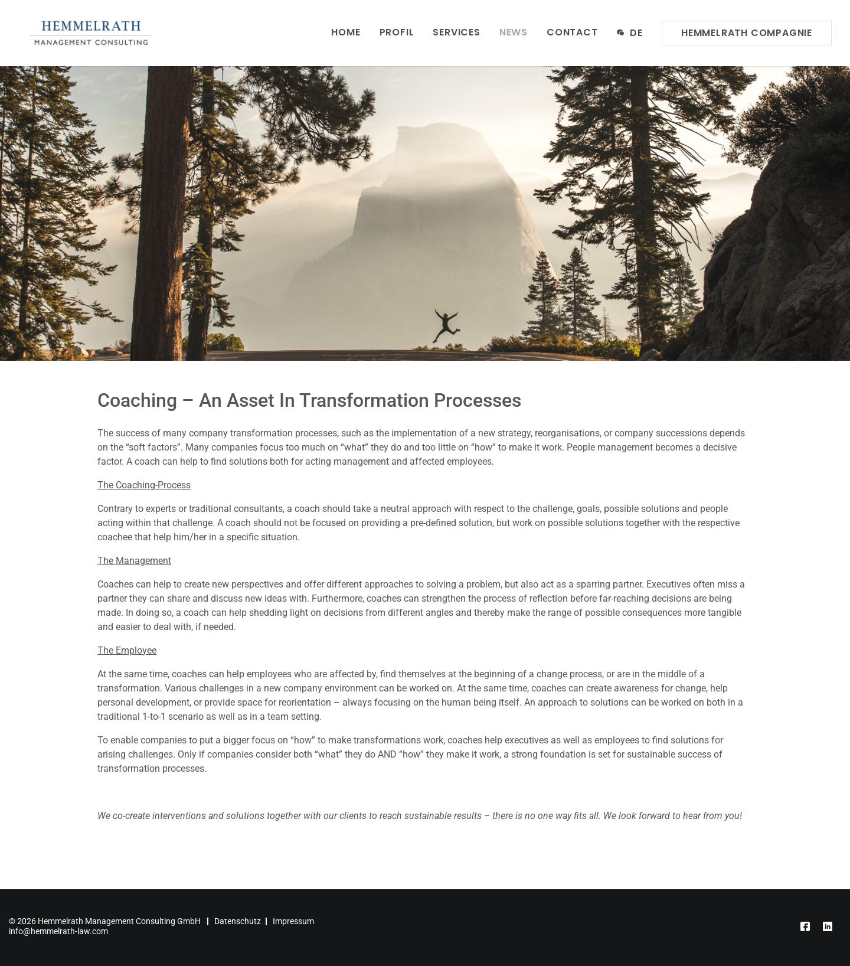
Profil (397, 32)
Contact (572, 32)
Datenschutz (237, 921)
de (630, 32)
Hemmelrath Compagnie (746, 33)
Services (456, 32)
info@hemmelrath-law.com (58, 931)
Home (345, 32)
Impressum (293, 921)
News (513, 32)
